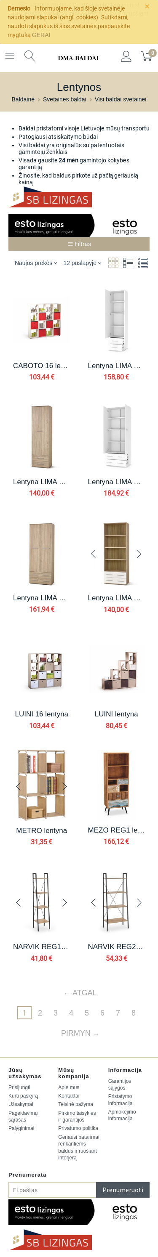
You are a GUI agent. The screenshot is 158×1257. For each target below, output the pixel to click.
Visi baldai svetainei (121, 99)
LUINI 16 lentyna (41, 714)
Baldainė (23, 99)
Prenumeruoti (122, 1189)
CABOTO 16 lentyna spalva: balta (41, 366)
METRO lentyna (41, 831)
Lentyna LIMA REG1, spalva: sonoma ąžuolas (41, 482)
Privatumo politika (78, 1128)
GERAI (41, 35)
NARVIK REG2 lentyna (116, 947)
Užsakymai (20, 1104)
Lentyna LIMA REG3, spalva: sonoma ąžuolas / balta (116, 598)
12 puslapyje (82, 262)
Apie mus (68, 1087)
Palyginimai (21, 1128)
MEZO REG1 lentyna (116, 830)
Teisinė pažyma (75, 1104)
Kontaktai (68, 1096)
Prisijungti (19, 1087)
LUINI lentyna (116, 714)
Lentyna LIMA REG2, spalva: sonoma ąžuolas (41, 598)
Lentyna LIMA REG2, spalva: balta (116, 482)
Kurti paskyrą (23, 1096)
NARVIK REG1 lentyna (41, 947)
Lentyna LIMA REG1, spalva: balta (116, 366)
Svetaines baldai (64, 99)
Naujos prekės (36, 262)
